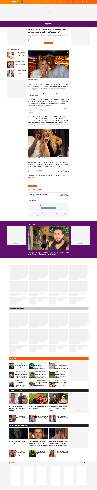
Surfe (37, 450)
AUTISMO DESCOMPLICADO (47, 1)
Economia (57, 362)
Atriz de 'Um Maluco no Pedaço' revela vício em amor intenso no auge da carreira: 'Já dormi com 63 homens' (58, 443)
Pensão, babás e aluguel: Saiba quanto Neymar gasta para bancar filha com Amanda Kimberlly (42, 418)
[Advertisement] (79, 418)
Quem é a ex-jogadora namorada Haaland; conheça (38, 407)
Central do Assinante (74, 1)
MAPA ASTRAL (31, 1)
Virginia (39, 170)
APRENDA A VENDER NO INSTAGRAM (61, 1)
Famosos (33, 189)
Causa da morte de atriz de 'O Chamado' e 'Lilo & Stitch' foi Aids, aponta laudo (62, 453)
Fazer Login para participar (48, 208)
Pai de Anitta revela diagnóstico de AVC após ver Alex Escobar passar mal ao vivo (62, 418)
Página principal (15, 2)
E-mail (82, 1)
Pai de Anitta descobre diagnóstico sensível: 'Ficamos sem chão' (17, 408)
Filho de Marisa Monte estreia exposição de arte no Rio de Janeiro (58, 408)
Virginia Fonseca (44, 86)
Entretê (39, 189)
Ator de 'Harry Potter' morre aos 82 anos (17, 442)
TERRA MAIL (38, 1)
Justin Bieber (37, 101)
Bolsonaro (17, 380)
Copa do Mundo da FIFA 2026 (22, 2)
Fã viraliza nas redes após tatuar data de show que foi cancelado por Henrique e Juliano (21, 418)
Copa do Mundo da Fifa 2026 (20, 362)
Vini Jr (29, 84)
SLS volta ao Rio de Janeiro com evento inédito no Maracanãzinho (40, 453)
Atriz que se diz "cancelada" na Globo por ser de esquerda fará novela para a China (22, 453)
